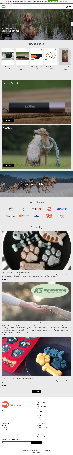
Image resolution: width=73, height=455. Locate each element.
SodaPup (39, 415)
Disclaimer (40, 430)
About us (39, 425)
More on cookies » (63, 1)
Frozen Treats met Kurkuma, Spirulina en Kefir (17, 378)
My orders (4, 427)
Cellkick (39, 417)
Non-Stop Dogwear (42, 420)
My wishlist (5, 432)
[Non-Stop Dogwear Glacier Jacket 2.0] (36, 56)
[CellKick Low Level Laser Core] (22, 56)
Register (4, 425)
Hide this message (53, 1)
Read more (5, 279)
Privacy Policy (41, 432)
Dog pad (8, 66)
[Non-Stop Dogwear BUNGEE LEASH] (50, 56)
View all (36, 391)
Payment (39, 434)
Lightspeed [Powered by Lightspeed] (47, 450)
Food (38, 404)
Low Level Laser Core (22, 66)
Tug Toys (39, 411)
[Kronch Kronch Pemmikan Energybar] (65, 56)
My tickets (4, 430)
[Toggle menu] (69, 6)
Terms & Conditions (42, 427)
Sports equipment (42, 409)
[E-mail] (16, 442)
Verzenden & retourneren (44, 436)
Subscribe (36, 443)
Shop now (6, 35)
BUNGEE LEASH (50, 66)
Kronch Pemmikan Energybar (65, 66)
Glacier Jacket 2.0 (36, 66)
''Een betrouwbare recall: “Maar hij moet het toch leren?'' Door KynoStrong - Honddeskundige (34, 323)
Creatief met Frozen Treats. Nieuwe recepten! (17, 272)
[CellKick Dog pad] (8, 56)
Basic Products (41, 406)
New (38, 413)
